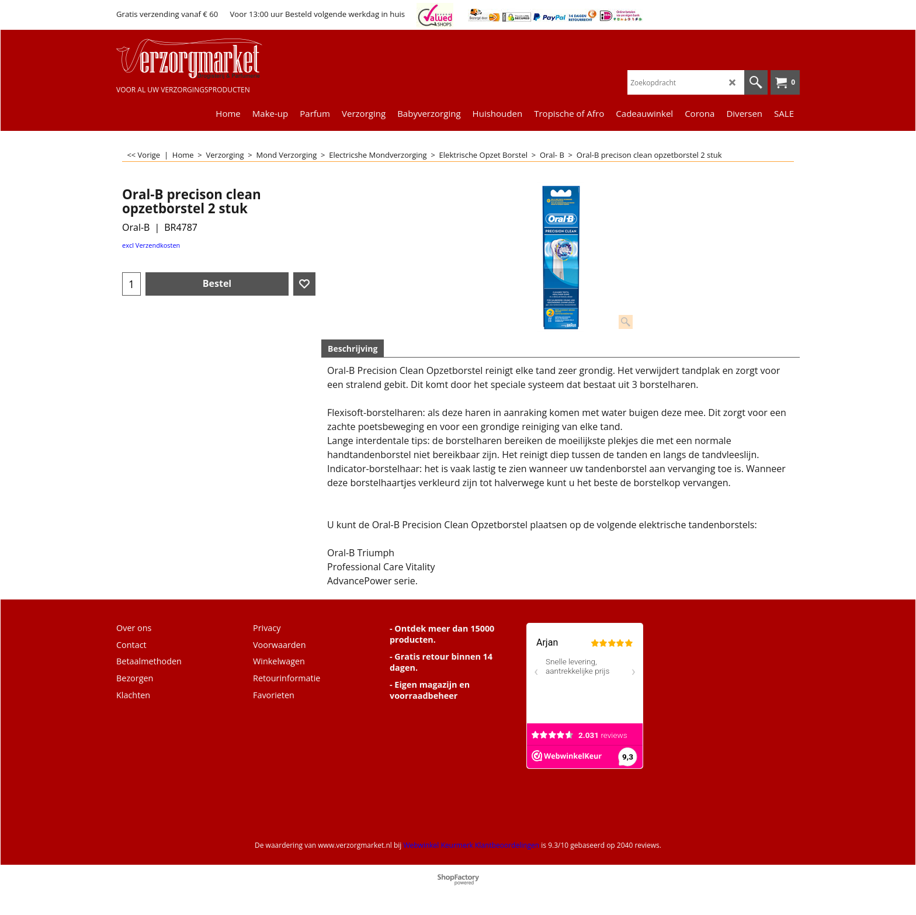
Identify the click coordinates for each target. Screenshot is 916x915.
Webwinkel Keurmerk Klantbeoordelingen (471, 845)
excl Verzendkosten (151, 245)
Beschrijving (352, 348)
